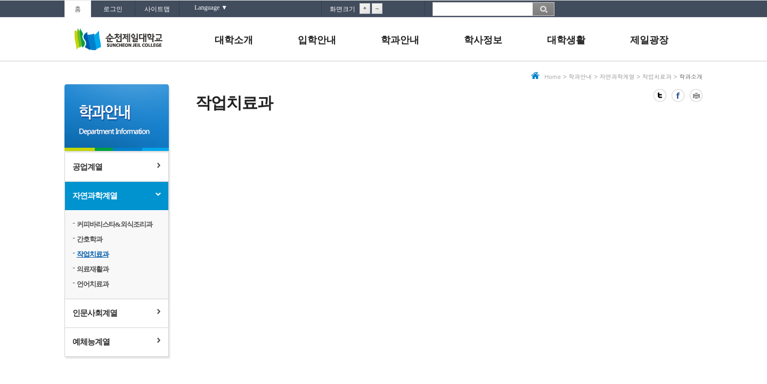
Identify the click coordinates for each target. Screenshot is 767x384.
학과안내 (400, 40)
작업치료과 (93, 254)
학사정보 (483, 40)
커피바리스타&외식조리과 (114, 224)
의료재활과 (93, 269)
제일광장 (649, 40)
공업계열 (87, 167)
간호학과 (89, 239)
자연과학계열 (94, 195)
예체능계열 (91, 342)
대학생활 (566, 40)
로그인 (113, 9)
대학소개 (234, 40)
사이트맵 (157, 9)
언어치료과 (93, 284)
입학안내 (317, 40)
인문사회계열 (94, 313)
